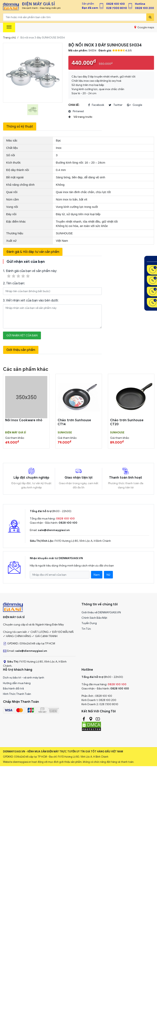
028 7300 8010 (116, 8)
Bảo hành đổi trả (13, 688)
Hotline (140, 4)
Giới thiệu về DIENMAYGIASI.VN (101, 612)
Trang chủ (9, 37)
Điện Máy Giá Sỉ (15, 432)
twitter (115, 105)
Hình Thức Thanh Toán (17, 694)
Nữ (108, 574)
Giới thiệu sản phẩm (20, 350)
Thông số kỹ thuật (19, 127)
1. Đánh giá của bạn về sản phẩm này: (30, 274)
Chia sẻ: (73, 105)
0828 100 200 (144, 8)
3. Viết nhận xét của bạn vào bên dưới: (30, 300)
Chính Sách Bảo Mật (94, 617)
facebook (96, 105)
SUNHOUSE (65, 432)
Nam (97, 574)
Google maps (144, 27)
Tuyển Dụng (89, 623)
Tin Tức (86, 628)
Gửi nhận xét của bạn (22, 335)
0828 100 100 (115, 4)
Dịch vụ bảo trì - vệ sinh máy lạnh (23, 677)
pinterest (76, 111)
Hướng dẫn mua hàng (17, 683)
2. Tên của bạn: (14, 283)
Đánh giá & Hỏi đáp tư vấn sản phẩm (32, 252)
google (134, 105)
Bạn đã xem (90, 8)
